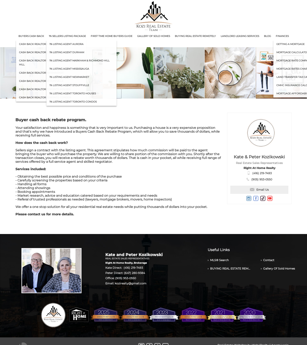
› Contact (267, 260)
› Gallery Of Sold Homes (278, 268)
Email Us (259, 190)
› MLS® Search (218, 260)
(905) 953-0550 (261, 179)
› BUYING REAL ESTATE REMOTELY (229, 268)
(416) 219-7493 (262, 173)
